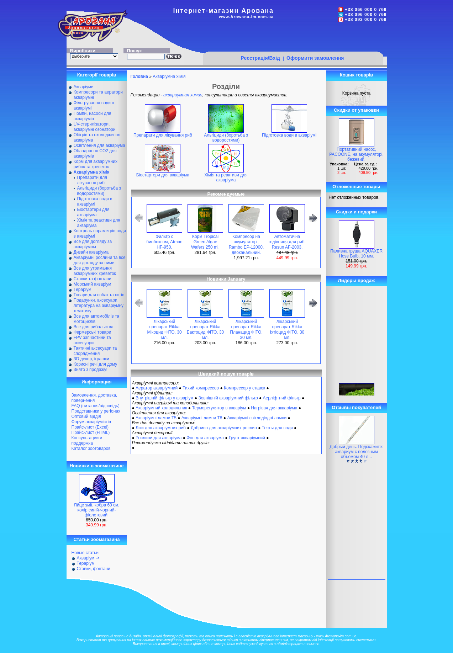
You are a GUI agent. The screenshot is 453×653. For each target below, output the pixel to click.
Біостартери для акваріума (93, 212)
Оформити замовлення (315, 58)
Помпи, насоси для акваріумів (92, 116)
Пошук (134, 50)
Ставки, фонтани (93, 568)
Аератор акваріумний (157, 388)
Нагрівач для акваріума (274, 407)
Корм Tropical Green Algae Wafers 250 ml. (205, 242)
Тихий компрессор (201, 388)
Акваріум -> (88, 558)
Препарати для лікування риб (92, 180)
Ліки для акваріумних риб (161, 427)
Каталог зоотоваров (91, 448)
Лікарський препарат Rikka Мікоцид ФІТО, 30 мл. (164, 329)
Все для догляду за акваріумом (93, 244)
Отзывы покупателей (356, 407)
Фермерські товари (92, 332)
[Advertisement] (293, 38)
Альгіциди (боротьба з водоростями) (99, 191)
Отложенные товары (356, 186)
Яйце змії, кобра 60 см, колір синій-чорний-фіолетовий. (96, 510)
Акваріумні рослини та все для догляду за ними (100, 260)
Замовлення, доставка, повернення (94, 398)
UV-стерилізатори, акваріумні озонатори (95, 127)
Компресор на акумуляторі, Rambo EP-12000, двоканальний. (246, 244)
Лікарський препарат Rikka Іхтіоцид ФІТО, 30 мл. (287, 329)
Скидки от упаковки (356, 110)
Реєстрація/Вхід (260, 58)
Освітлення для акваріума (99, 145)
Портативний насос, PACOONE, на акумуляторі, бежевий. (356, 154)
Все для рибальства (94, 326)
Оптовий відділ (86, 416)
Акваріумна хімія (169, 76)
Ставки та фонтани (92, 278)
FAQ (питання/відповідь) (96, 405)
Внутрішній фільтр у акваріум (164, 397)
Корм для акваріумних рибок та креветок (95, 164)
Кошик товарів (356, 75)
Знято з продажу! (90, 369)
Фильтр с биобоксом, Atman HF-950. (164, 242)
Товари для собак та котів (99, 294)
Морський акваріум (92, 284)
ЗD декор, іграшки (91, 358)
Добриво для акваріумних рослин (224, 427)
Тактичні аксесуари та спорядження (95, 351)
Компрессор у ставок (244, 388)
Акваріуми (84, 86)
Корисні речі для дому (95, 364)
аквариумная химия (182, 94)
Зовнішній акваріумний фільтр (228, 397)
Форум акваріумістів (91, 421)
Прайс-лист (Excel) (90, 427)
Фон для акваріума (205, 437)
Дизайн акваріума (91, 252)
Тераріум (82, 289)
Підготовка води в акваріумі (94, 201)
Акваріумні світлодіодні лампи (256, 417)
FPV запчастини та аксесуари (92, 340)
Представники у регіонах (96, 411)
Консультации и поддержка (87, 440)
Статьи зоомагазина (97, 539)
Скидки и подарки (356, 211)
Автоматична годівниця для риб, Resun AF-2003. (287, 242)
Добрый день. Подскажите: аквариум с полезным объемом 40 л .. (356, 451)
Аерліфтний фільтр (282, 397)
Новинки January (225, 279)
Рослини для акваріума (158, 437)
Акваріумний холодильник (161, 407)
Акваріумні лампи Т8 (201, 417)
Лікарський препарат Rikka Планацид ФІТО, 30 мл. (246, 329)
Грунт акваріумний (247, 437)
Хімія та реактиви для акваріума (225, 175)
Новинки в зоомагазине (97, 465)
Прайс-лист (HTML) (91, 432)
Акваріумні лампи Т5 (156, 417)
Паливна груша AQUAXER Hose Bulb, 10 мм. (356, 254)
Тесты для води (277, 427)
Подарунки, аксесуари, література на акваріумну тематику (99, 305)
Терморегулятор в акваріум (219, 407)
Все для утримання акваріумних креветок (95, 271)
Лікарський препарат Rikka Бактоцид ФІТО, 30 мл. (205, 329)
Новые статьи (85, 552)
